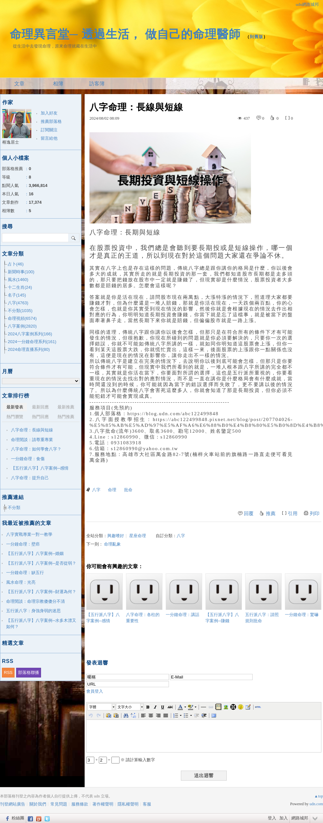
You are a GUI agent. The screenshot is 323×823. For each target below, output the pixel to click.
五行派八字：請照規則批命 (263, 598)
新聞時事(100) (21, 271)
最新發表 (14, 407)
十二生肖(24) (20, 287)
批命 (128, 489)
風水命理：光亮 (21, 582)
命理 (112, 489)
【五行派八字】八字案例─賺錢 (223, 598)
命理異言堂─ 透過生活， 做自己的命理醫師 (125, 34)
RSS (8, 672)
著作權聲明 (102, 804)
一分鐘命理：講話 (184, 595)
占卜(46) (16, 264)
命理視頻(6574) (22, 318)
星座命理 (137, 535)
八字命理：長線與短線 (32, 430)
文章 (19, 83)
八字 (96, 489)
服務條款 (79, 804)
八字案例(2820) (22, 326)
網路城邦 (299, 818)
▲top (318, 796)
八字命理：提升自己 (30, 477)
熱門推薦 (65, 416)
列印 (314, 513)
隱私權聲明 (128, 804)
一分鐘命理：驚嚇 (303, 595)
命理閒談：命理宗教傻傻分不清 (35, 601)
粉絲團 (18, 818)
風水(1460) (18, 279)
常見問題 (58, 804)
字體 (92, 707)
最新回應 (40, 407)
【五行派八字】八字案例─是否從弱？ (41, 563)
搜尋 (73, 237)
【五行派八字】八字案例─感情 (104, 598)
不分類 (14, 507)
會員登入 (94, 691)
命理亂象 (112, 544)
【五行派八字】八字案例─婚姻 (35, 553)
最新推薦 (65, 407)
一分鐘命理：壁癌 (23, 544)
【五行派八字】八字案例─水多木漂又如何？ (41, 623)
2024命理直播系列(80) (29, 349)
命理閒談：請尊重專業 (32, 439)
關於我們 (37, 804)
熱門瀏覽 (14, 416)
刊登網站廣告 (12, 804)
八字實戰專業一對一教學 (29, 534)
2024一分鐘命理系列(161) (32, 341)
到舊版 (256, 36)
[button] (102, 706)
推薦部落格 (51, 121)
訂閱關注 (49, 129)
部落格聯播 (28, 672)
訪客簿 (97, 83)
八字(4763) (18, 302)
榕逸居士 (10, 142)
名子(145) (17, 295)
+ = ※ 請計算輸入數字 (120, 759)
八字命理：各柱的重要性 (144, 598)
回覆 (249, 513)
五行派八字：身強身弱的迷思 (33, 610)
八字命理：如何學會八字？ (36, 449)
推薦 (271, 513)
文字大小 (125, 707)
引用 (292, 513)
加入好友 (49, 113)
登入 (272, 818)
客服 (147, 804)
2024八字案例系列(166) (30, 333)
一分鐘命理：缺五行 (25, 572)
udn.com (316, 804)
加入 (283, 818)
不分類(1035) (20, 310)
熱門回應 (40, 416)
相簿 (58, 83)
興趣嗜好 (115, 535)
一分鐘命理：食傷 (28, 458)
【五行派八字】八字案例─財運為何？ (41, 591)
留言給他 (49, 138)
